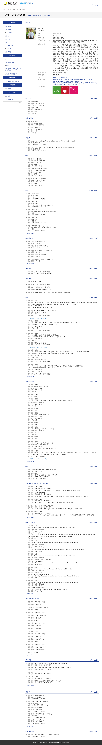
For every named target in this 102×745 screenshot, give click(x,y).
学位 (7, 36)
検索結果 (12, 9)
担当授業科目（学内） (12, 81)
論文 (7, 59)
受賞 (7, 65)
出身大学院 (9, 33)
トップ (5, 9)
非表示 (95, 98)
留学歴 (8, 39)
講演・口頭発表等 (11, 74)
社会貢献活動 (10, 99)
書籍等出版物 (10, 62)
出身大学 (8, 29)
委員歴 (8, 96)
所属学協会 (9, 45)
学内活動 (8, 88)
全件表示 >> (30, 233)
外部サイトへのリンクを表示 (37, 318)
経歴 (7, 42)
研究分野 (8, 48)
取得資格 (8, 52)
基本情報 (8, 26)
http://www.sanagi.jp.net (60, 77)
